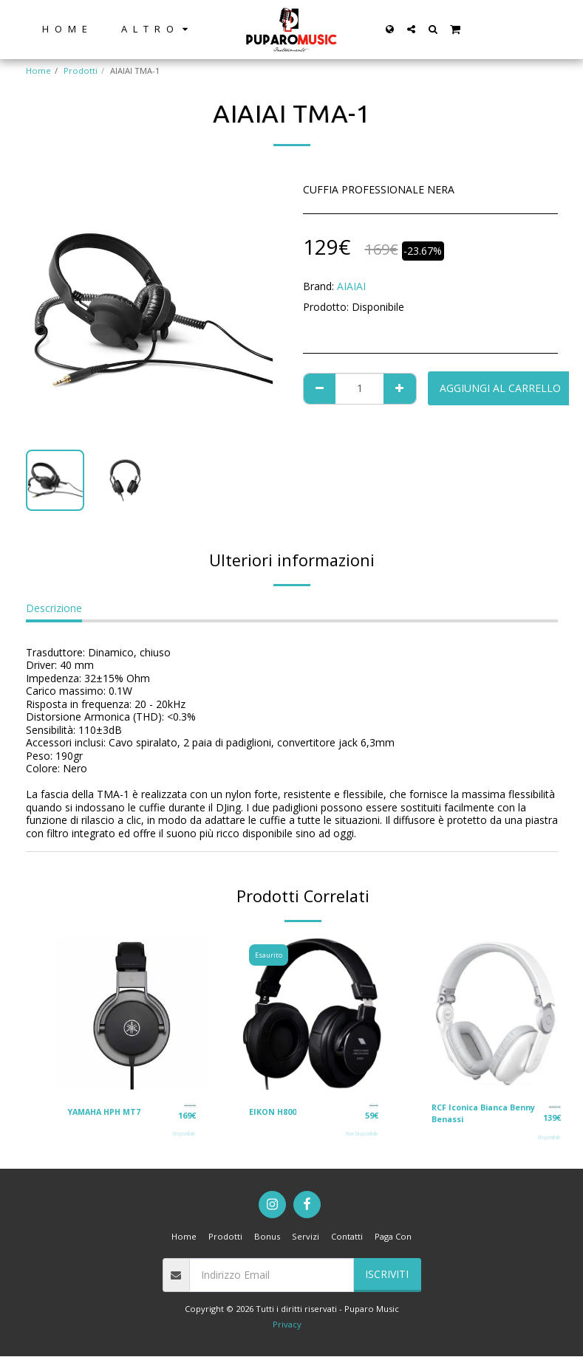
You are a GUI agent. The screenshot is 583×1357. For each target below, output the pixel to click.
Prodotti (81, 70)
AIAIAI (351, 286)
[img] (131, 1013)
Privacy (287, 1324)
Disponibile (184, 1133)
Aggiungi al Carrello (500, 388)
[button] (411, 29)
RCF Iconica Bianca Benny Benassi (474, 1113)
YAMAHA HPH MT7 (106, 1110)
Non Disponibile (362, 1133)
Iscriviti (387, 1275)
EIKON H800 (273, 1110)
